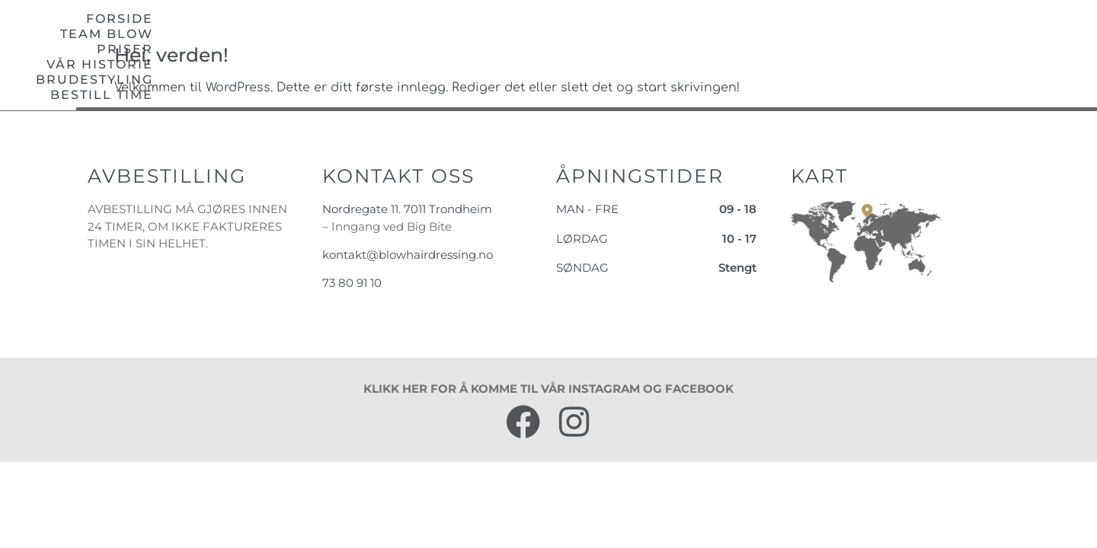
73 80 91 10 (352, 306)
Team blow (559, 31)
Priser (656, 31)
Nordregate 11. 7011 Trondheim (407, 232)
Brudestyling (892, 31)
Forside (458, 31)
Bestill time (1023, 31)
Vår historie (758, 31)
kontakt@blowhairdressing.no (407, 278)
